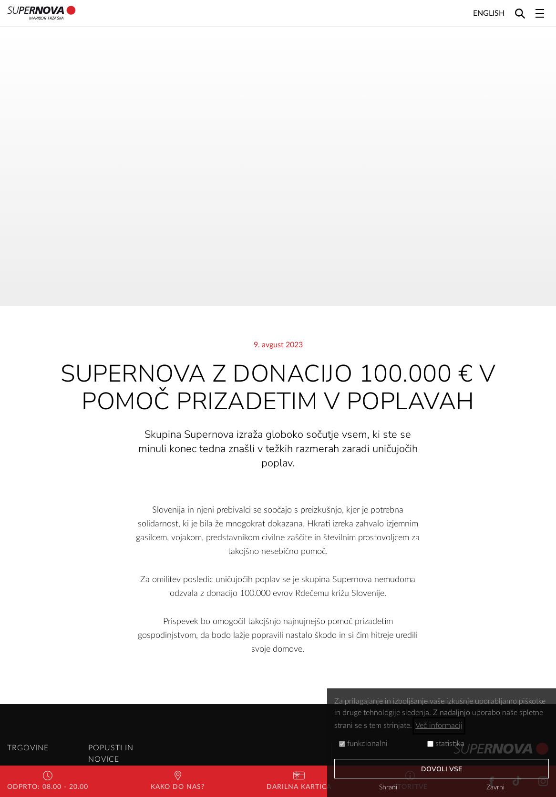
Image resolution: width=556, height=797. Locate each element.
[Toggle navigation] (540, 13)
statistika (445, 743)
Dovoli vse (442, 769)
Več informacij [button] (439, 725)
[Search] (520, 13)
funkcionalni (363, 743)
